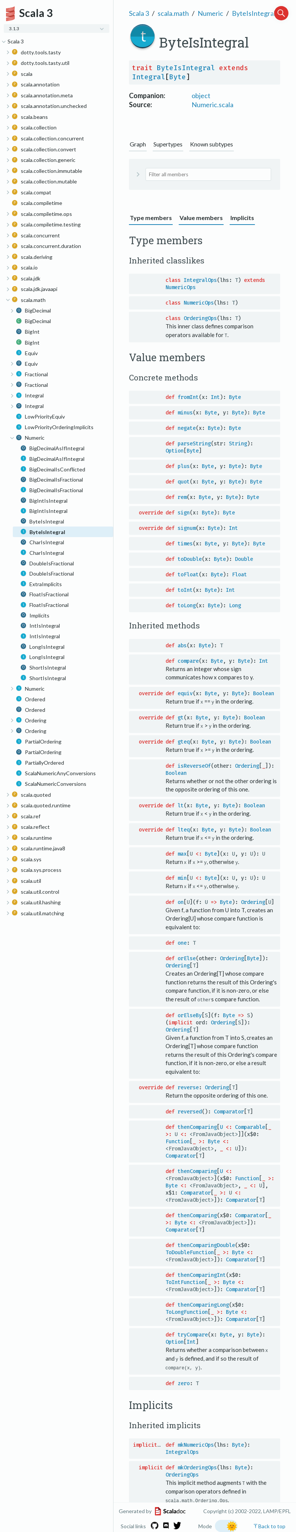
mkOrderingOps (197, 1465)
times (185, 543)
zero (184, 1381)
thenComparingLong (203, 1303)
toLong (187, 605)
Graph (138, 144)
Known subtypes (211, 144)
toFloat (188, 574)
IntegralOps (200, 280)
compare (188, 660)
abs (182, 645)
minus (185, 412)
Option (175, 450)
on (181, 900)
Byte (177, 77)
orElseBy (190, 1013)
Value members (201, 217)
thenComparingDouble (206, 1243)
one (182, 941)
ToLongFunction (187, 1310)
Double (244, 559)
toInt (185, 590)
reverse (188, 1086)
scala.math (173, 13)
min (182, 876)
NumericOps (181, 287)
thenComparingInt (202, 1273)
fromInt (188, 397)
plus (184, 466)
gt (181, 717)
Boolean (263, 693)
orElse (187, 957)
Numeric (210, 13)
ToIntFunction (185, 1280)
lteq (184, 828)
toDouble (190, 559)
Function (178, 1139)
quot (184, 481)
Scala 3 (139, 13)
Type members (151, 217)
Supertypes (168, 144)
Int (215, 397)
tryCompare (193, 1332)
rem (182, 497)
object (201, 95)
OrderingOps (200, 318)
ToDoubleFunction (190, 1250)
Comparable (250, 1125)
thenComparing (197, 1125)
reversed (190, 1109)
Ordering (247, 765)
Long (235, 605)
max (182, 852)
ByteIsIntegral (253, 13)
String (238, 443)
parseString (194, 443)
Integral (148, 77)
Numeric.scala (212, 104)
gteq (184, 741)
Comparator (229, 1109)
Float (239, 574)
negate (187, 428)
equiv (185, 693)
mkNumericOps (196, 1442)
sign (184, 512)
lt (181, 804)
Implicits (242, 217)
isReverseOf (194, 765)
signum (187, 528)
